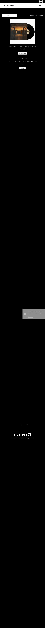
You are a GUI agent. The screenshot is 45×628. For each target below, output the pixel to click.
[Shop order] (9, 15)
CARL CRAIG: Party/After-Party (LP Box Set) (22, 46)
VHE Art (32, 438)
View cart (35, 317)
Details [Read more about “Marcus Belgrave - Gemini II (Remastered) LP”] (22, 68)
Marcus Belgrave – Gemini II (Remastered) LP (22, 61)
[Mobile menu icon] (40, 5)
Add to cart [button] (22, 53)
